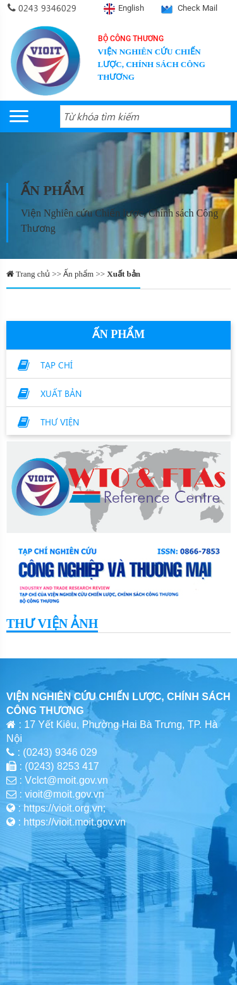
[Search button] (219, 116)
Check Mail (197, 8)
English (131, 8)
